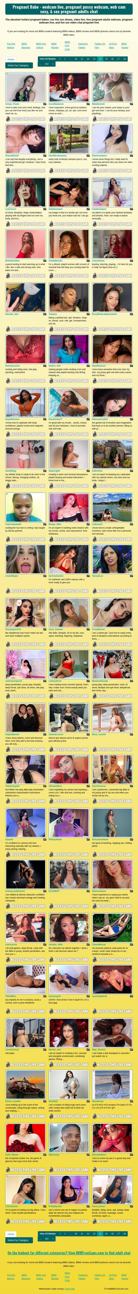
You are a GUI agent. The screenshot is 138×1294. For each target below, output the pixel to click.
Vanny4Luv (97, 576)
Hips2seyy (54, 1154)
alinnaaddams (99, 1154)
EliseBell (53, 1101)
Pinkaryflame (55, 839)
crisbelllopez (11, 576)
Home (11, 59)
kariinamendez (56, 576)
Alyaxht (9, 839)
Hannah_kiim (12, 314)
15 (106, 59)
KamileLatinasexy (58, 155)
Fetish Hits (70, 1289)
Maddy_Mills (55, 524)
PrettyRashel (55, 1206)
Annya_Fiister (12, 104)
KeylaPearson (12, 419)
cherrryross (11, 944)
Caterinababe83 (13, 524)
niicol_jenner (98, 1206)
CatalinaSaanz (99, 209)
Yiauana (53, 314)
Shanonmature (99, 155)
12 (88, 59)
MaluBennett (98, 104)
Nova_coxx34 (99, 734)
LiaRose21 (97, 524)
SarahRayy (10, 471)
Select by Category (19, 65)
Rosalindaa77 (55, 419)
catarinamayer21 (13, 681)
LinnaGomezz (12, 1049)
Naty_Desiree (98, 1049)
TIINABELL (10, 996)
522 (47, 64)
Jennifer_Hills (56, 944)
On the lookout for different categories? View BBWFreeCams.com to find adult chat (69, 1252)
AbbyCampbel (12, 786)
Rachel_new (55, 1049)
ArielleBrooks (55, 261)
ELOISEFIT (54, 891)
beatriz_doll (55, 366)
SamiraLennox (56, 734)
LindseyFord (55, 681)
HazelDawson (99, 366)
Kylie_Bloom (11, 1154)
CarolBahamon (56, 104)
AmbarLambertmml (15, 891)
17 (118, 59)
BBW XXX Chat (67, 46)
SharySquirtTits (13, 629)
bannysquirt (55, 996)
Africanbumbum (100, 839)
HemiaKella (98, 1101)
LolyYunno (10, 209)
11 (82, 59)
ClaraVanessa (99, 786)
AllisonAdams (99, 891)
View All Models (48, 59)
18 (124, 59)
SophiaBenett (12, 734)
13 (94, 59)
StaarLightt (54, 471)
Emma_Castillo (13, 1101)
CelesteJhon (11, 1206)
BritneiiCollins (12, 261)
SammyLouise (12, 366)
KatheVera (97, 471)
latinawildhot (55, 786)
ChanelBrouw (99, 944)
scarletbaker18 (99, 996)
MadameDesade (100, 681)
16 (112, 59)
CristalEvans (98, 629)
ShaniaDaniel (12, 155)
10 (76, 59)
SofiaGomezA (55, 209)
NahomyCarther (100, 419)
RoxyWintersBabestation (104, 314)
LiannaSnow (98, 261)
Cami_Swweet (56, 629)
